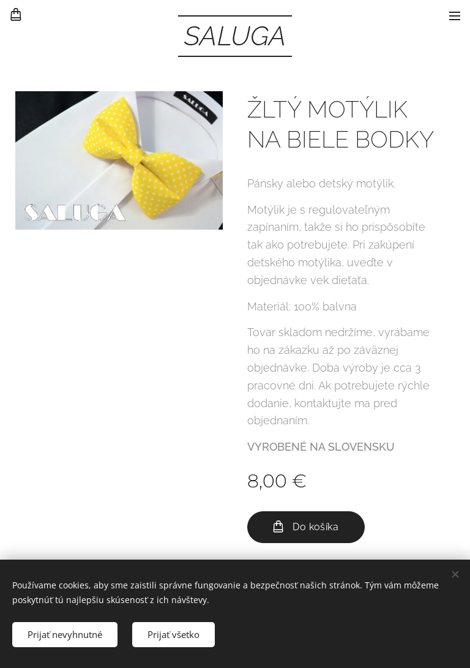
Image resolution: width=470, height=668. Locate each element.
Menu (454, 16)
